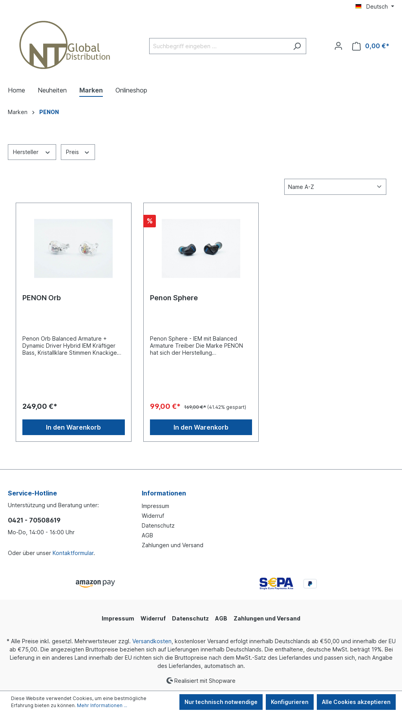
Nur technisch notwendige (221, 701)
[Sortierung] (335, 187)
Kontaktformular (73, 553)
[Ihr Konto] (338, 45)
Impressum (155, 506)
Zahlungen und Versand (172, 545)
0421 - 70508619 (34, 520)
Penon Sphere (174, 298)
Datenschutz (158, 525)
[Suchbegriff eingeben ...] (218, 46)
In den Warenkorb (73, 427)
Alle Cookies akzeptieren (356, 701)
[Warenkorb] (370, 46)
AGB (147, 535)
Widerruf (153, 515)
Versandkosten (152, 641)
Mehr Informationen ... (102, 705)
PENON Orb (41, 298)
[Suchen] (297, 46)
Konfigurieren (290, 701)
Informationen (164, 493)
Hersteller (32, 151)
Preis (78, 151)
